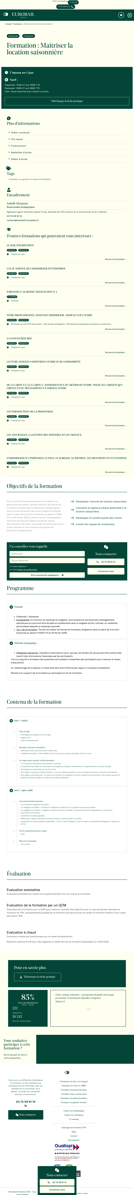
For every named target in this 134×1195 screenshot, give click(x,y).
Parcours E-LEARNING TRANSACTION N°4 (32, 292)
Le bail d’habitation (20, 245)
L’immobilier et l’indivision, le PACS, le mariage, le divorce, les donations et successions (67, 458)
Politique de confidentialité (27, 569)
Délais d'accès (19, 158)
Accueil (8, 24)
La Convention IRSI (19, 338)
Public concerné (20, 132)
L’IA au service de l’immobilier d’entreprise (36, 269)
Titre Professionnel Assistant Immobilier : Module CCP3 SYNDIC (49, 315)
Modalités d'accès (21, 152)
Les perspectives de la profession (30, 412)
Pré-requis (17, 139)
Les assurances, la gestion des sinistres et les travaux (44, 435)
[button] (67, 607)
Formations (17, 24)
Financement (18, 145)
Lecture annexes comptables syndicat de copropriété (43, 362)
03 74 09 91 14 (25, 1101)
